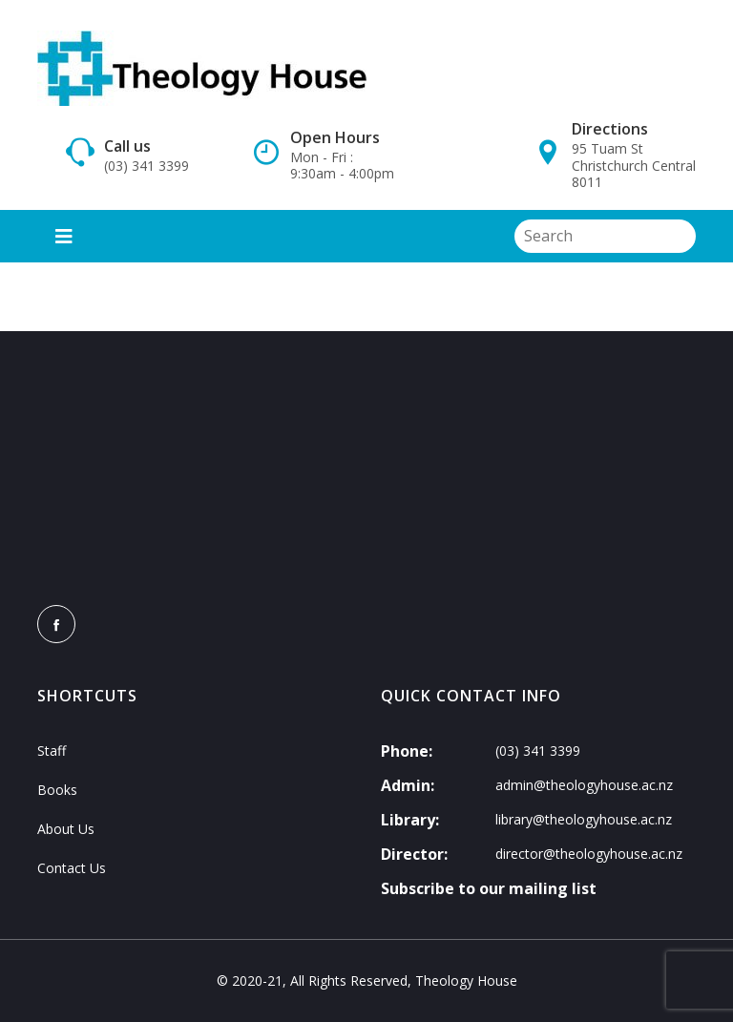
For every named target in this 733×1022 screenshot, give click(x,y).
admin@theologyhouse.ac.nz (584, 785)
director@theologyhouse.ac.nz (588, 854)
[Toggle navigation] (64, 236)
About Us (65, 829)
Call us (127, 146)
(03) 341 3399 (146, 166)
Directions (610, 128)
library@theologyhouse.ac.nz (583, 819)
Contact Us (71, 868)
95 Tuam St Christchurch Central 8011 (634, 165)
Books (57, 790)
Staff (51, 750)
